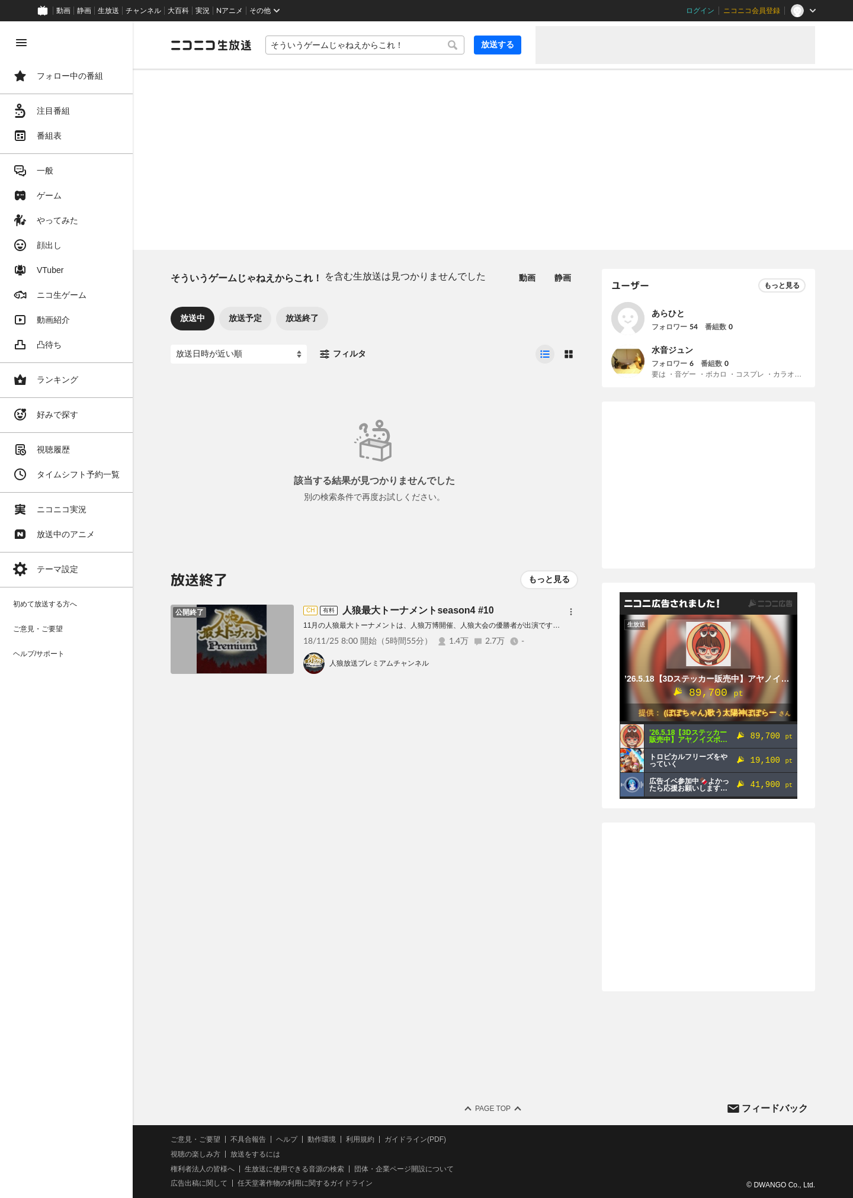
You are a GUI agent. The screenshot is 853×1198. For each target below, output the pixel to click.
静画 (84, 10)
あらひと (668, 313)
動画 (63, 10)
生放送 (108, 10)
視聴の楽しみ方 (195, 1154)
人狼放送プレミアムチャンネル (379, 663)
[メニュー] (571, 612)
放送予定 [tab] (245, 318)
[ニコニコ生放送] (211, 45)
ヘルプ (286, 1139)
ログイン (700, 10)
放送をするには (255, 1154)
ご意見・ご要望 (195, 1139)
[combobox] (364, 45)
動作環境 (321, 1139)
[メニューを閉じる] (21, 42)
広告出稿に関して (199, 1183)
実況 (202, 10)
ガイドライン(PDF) (415, 1139)
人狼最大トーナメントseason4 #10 (417, 610)
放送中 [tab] (192, 318)
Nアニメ (229, 10)
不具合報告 (248, 1139)
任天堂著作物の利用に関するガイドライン (305, 1183)
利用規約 (360, 1139)
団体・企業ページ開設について (404, 1169)
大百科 (178, 10)
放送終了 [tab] (302, 318)
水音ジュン (672, 350)
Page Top (493, 1108)
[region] (66, 609)
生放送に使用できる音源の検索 (294, 1169)
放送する (497, 44)
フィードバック (775, 1108)
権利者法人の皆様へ (203, 1169)
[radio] (544, 354)
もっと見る (549, 579)
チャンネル (143, 10)
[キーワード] (364, 45)
